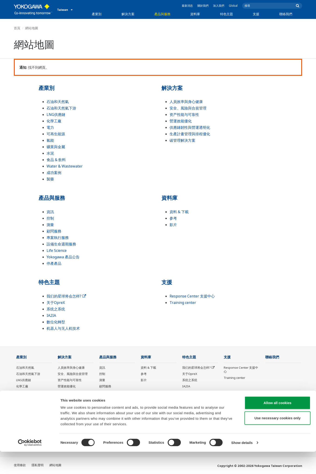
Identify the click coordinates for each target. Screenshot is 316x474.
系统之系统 (56, 309)
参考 (173, 218)
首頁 (17, 28)
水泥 (50, 153)
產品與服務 (162, 14)
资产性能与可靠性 (184, 114)
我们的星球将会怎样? (66, 296)
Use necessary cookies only (277, 440)
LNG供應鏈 (56, 114)
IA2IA (51, 315)
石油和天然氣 (58, 101)
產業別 (96, 14)
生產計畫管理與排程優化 (190, 133)
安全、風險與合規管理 (188, 108)
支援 (256, 14)
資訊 (50, 211)
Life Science (57, 250)
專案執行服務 (58, 237)
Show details (242, 465)
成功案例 (54, 172)
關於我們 (203, 6)
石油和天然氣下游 (61, 108)
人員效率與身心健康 (186, 101)
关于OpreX (56, 302)
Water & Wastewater (65, 166)
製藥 (50, 179)
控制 (50, 218)
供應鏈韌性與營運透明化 (190, 127)
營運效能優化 (181, 121)
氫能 (50, 140)
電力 (50, 127)
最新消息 (187, 6)
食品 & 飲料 (56, 159)
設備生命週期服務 (61, 244)
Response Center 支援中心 (192, 296)
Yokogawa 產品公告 (63, 256)
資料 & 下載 (179, 211)
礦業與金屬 (56, 146)
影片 (173, 224)
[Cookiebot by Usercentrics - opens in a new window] (30, 465)
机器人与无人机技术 (63, 328)
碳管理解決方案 (182, 140)
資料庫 (195, 14)
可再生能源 (56, 133)
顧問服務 (54, 231)
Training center (183, 302)
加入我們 (218, 6)
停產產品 (54, 263)
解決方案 (128, 14)
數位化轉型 (56, 321)
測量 (50, 224)
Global (233, 6)
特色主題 (226, 14)
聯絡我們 (285, 14)
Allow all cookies (278, 425)
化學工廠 (54, 121)
